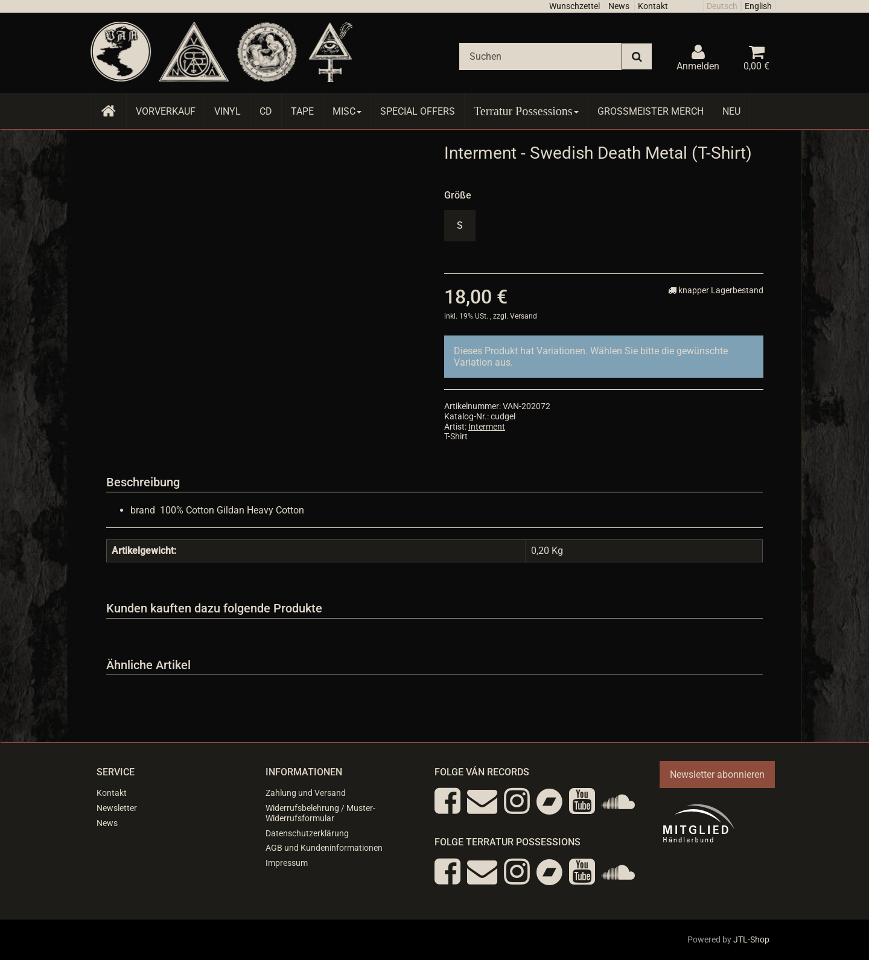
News (618, 6)
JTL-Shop (751, 939)
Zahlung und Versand (306, 793)
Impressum (287, 863)
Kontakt (653, 6)
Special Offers (417, 111)
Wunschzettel (574, 6)
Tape (302, 111)
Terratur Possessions (526, 111)
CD (265, 111)
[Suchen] (540, 56)
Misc (347, 111)
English (758, 6)
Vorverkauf (166, 111)
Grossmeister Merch (650, 111)
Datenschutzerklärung (307, 833)
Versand (523, 316)
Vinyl (227, 111)
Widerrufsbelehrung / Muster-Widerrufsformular (320, 813)
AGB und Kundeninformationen (324, 848)
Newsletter (117, 808)
